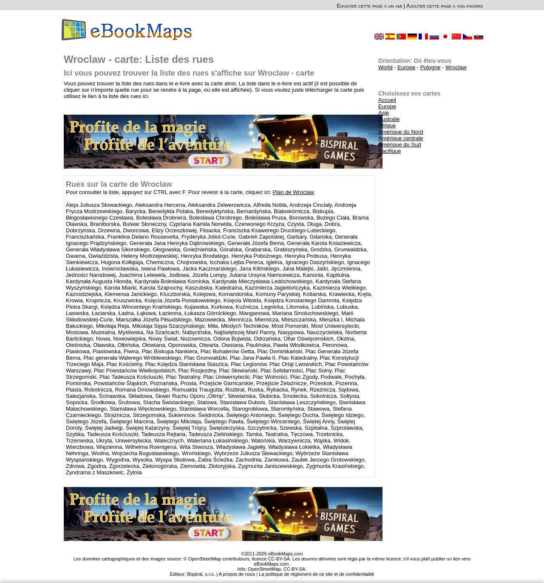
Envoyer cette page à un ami (369, 6)
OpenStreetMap (264, 569)
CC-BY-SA (294, 569)
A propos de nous (237, 574)
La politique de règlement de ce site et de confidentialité (316, 574)
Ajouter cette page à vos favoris (444, 6)
